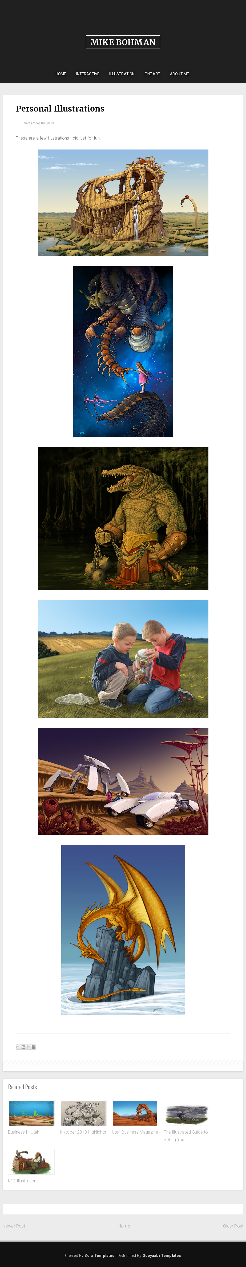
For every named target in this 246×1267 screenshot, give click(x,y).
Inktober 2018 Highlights (83, 1132)
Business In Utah (23, 1132)
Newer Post (14, 1226)
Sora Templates (99, 1255)
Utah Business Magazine (135, 1132)
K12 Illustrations (23, 1180)
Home (124, 1226)
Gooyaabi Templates (162, 1255)
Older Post (233, 1226)
